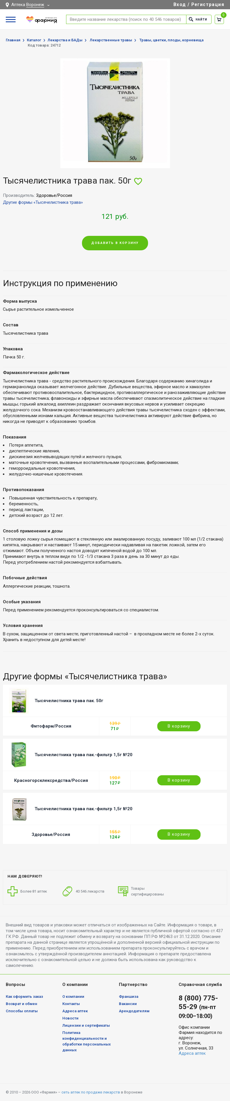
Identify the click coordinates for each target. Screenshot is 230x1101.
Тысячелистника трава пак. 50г (69, 700)
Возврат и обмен (21, 1004)
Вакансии (128, 1004)
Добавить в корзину (115, 243)
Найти (197, 19)
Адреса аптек (75, 1011)
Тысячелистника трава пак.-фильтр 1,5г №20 (83, 754)
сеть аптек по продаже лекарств (90, 1092)
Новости (70, 1018)
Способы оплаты (22, 1011)
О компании (73, 996)
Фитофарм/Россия (51, 726)
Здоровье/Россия (51, 834)
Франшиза (128, 996)
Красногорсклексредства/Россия (51, 780)
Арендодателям (134, 1011)
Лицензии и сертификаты (86, 1025)
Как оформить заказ (24, 996)
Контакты (71, 1004)
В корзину (179, 726)
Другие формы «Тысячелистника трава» (43, 202)
